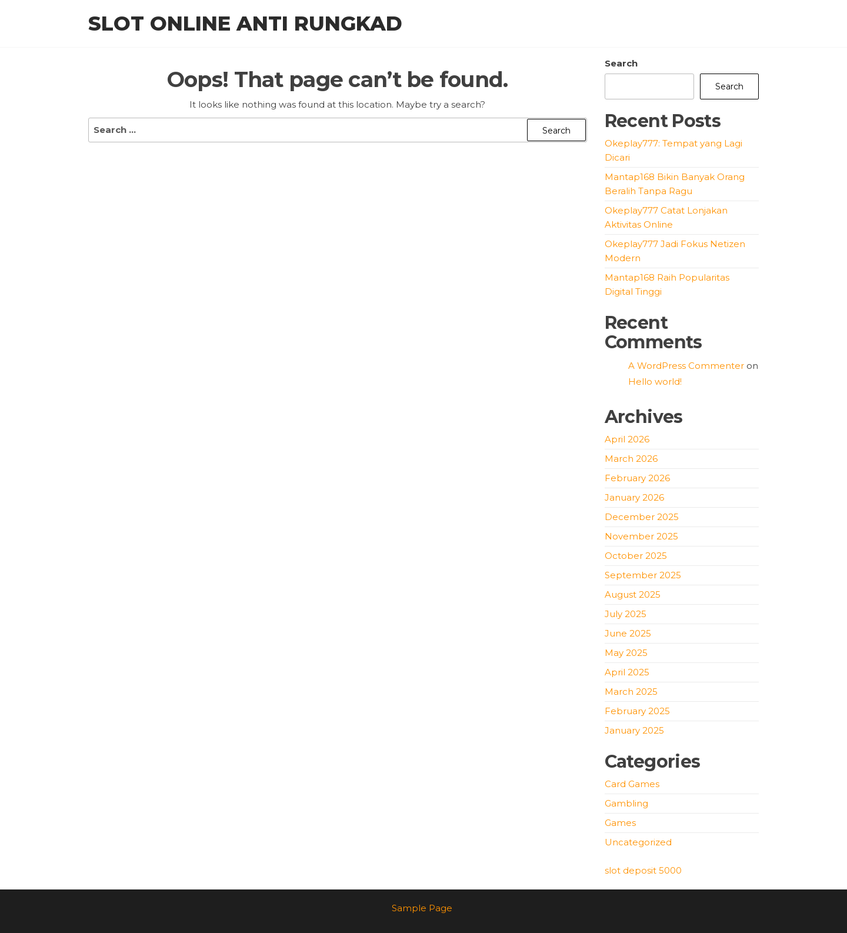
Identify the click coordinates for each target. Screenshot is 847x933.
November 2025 (641, 536)
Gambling (626, 803)
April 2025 (627, 672)
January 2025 (634, 730)
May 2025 (626, 652)
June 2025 (628, 633)
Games (620, 822)
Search (621, 63)
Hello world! (655, 381)
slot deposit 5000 (643, 870)
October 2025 (636, 555)
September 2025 (643, 575)
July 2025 (625, 613)
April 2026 (627, 439)
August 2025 (633, 594)
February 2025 (637, 711)
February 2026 (637, 478)
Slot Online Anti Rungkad (245, 23)
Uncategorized (638, 842)
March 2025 (631, 691)
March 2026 (631, 458)
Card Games (632, 783)
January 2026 (634, 497)
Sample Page (422, 908)
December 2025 (642, 516)
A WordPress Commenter (686, 365)
